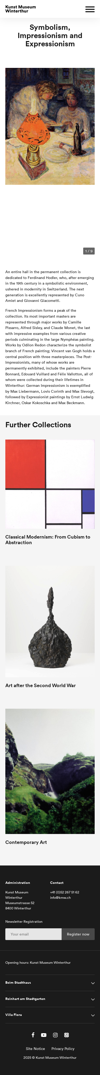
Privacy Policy (62, 1048)
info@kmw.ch (60, 897)
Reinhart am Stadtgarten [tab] (25, 998)
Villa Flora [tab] (13, 1014)
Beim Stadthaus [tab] (18, 982)
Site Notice (35, 1048)
